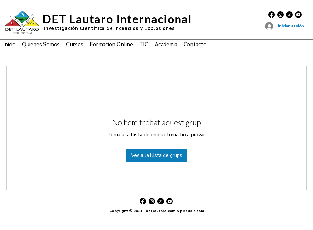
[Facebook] (271, 15)
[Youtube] (298, 15)
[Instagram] (280, 15)
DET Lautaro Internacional (117, 19)
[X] (289, 15)
